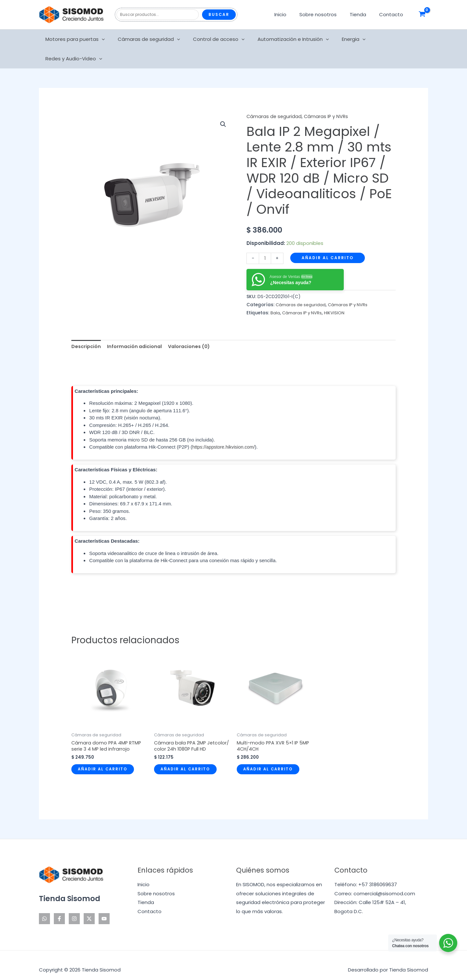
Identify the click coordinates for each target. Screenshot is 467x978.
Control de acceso (213, 39)
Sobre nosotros (326, 14)
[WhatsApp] (44, 907)
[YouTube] (104, 907)
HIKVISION (336, 293)
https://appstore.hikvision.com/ (225, 428)
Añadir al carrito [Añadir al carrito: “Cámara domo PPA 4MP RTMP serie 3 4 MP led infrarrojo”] (104, 751)
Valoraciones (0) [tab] (194, 327)
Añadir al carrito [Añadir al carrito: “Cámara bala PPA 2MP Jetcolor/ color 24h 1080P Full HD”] (186, 757)
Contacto (393, 14)
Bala (275, 293)
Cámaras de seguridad (147, 39)
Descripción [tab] (86, 327)
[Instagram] (74, 907)
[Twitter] (89, 907)
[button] (223, 105)
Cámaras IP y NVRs (327, 96)
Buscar (219, 14)
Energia (342, 39)
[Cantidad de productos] (265, 238)
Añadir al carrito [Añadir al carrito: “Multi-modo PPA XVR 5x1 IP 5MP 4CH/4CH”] (269, 751)
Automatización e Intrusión (284, 39)
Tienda (362, 14)
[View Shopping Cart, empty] (422, 14)
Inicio (292, 14)
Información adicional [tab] (136, 327)
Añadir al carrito (328, 238)
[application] (103, 39)
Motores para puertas (76, 39)
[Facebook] (59, 907)
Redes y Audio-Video (392, 39)
